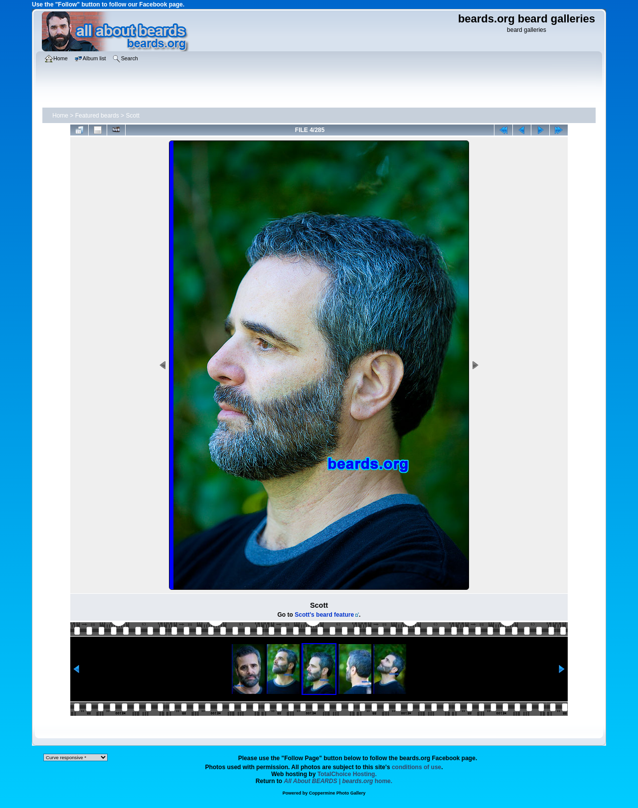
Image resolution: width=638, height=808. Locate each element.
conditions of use (416, 767)
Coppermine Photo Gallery (337, 793)
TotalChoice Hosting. (347, 774)
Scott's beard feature (324, 614)
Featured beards (97, 115)
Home (60, 115)
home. (338, 781)
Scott (132, 115)
